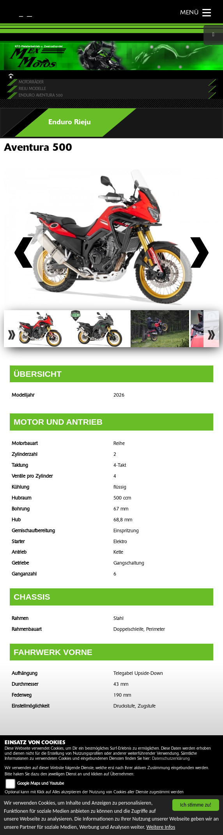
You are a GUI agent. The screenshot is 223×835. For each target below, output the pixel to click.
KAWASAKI (32, 12)
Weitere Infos (160, 827)
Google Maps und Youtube (40, 784)
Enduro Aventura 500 (41, 96)
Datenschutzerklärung (171, 759)
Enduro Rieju (69, 122)
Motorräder (31, 82)
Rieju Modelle (32, 89)
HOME (10, 75)
